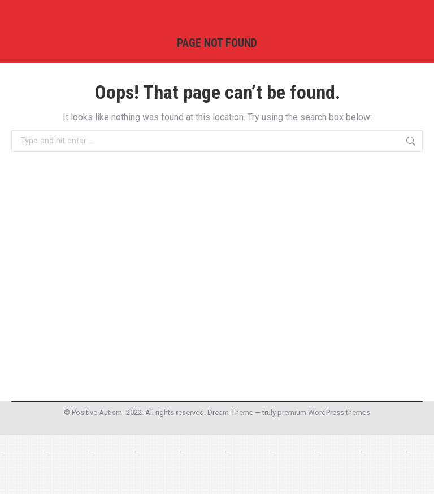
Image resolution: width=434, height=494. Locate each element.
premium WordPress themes (323, 412)
